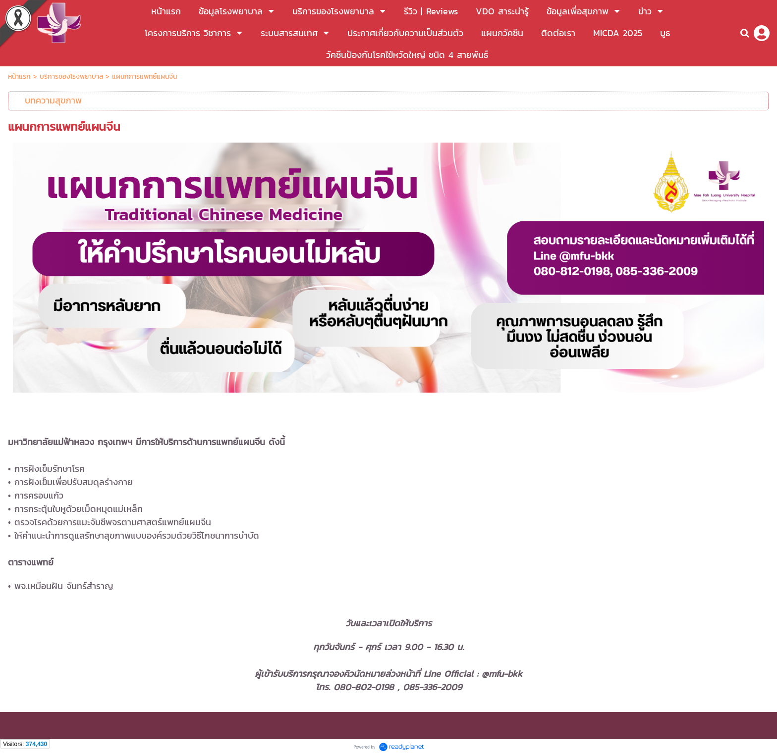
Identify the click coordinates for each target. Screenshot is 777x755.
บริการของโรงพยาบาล (71, 76)
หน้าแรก (20, 76)
